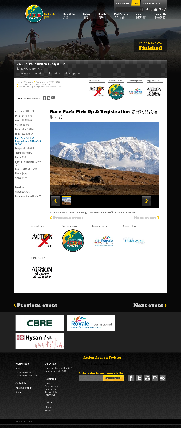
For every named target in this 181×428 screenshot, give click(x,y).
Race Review (51, 389)
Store (18, 392)
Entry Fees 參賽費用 (25, 133)
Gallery (48, 402)
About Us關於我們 (141, 15)
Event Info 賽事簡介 (25, 115)
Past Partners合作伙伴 (121, 15)
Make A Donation (23, 387)
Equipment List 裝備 (24, 148)
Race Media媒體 (69, 15)
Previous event (66, 218)
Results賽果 (102, 15)
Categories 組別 (23, 124)
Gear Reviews (51, 386)
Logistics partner (100, 225)
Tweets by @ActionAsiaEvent (98, 364)
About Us (19, 368)
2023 (58, 82)
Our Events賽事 (49, 15)
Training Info (51, 391)
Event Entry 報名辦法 (25, 129)
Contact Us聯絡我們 (160, 15)
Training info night (23, 152)
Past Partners (22, 363)
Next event (146, 218)
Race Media (50, 379)
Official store (37, 225)
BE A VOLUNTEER (122, 3)
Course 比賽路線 (23, 120)
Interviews (50, 394)
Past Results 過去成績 (26, 168)
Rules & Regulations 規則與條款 (28, 163)
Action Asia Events (24, 372)
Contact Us (20, 383)
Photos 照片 (21, 173)
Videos (48, 409)
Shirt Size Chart (22, 191)
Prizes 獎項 (20, 157)
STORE (135, 3)
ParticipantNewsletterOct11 (28, 196)
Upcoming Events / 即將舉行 (58, 368)
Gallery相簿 (86, 15)
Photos (48, 407)
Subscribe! (113, 378)
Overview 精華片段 (24, 111)
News (47, 383)
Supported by (129, 225)
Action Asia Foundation (26, 375)
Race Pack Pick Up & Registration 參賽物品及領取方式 (40, 86)
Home (19, 82)
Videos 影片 (21, 177)
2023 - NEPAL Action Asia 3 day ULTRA (34, 84)
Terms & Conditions (23, 421)
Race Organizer (69, 225)
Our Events (28, 82)
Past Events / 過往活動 (45, 82)
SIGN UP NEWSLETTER (151, 3)
